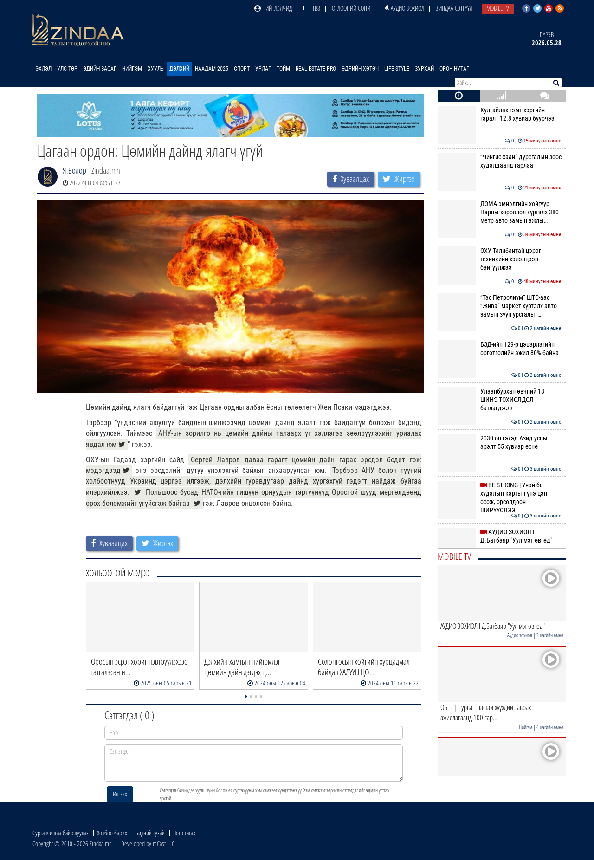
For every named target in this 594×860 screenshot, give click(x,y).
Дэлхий (179, 68)
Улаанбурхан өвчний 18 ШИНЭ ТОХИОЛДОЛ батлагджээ (500, 400)
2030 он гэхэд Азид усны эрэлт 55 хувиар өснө (500, 442)
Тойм (283, 68)
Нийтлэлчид (273, 8)
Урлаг (263, 68)
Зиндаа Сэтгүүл (454, 8)
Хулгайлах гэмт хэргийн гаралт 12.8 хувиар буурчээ (500, 114)
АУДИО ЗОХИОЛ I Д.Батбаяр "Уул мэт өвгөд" (500, 536)
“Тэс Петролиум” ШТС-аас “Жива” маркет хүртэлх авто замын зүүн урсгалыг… (500, 306)
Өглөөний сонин (353, 8)
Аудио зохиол (404, 8)
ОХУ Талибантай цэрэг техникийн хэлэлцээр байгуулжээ (500, 259)
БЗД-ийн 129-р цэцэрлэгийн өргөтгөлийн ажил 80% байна (500, 348)
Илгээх (120, 793)
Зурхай (424, 68)
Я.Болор (74, 170)
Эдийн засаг (99, 68)
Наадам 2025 (211, 68)
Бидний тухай (150, 832)
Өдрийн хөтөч (360, 68)
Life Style (396, 68)
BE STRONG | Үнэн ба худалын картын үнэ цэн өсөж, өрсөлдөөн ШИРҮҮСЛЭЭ (500, 498)
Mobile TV (497, 8)
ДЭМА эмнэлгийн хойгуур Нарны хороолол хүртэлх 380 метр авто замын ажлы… (500, 212)
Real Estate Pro (316, 68)
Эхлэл (43, 68)
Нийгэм (132, 68)
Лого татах (184, 832)
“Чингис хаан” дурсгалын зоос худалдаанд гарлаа (500, 161)
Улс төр (67, 68)
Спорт (242, 68)
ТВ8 (311, 8)
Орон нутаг (454, 68)
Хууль (156, 68)
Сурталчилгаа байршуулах (60, 832)
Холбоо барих (112, 832)
